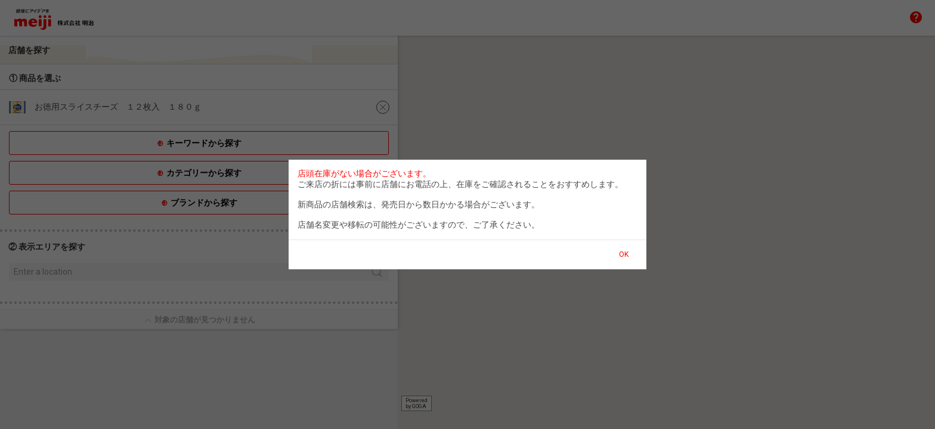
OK (624, 254)
